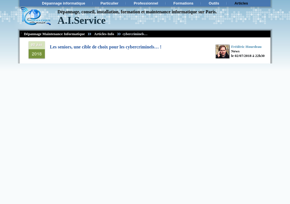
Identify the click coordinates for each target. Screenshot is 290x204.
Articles (241, 3)
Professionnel (146, 3)
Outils (214, 3)
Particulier (110, 3)
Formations (183, 3)
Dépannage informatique (63, 3)
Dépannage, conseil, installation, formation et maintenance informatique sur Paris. (137, 11)
